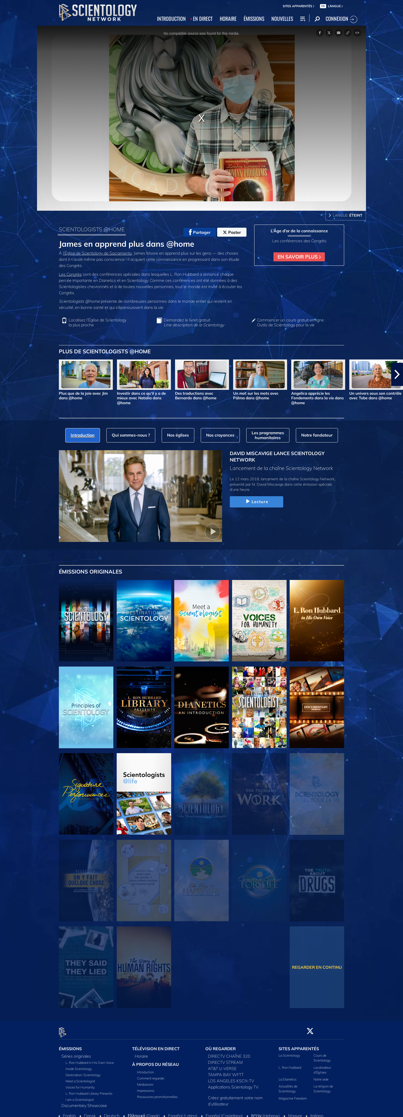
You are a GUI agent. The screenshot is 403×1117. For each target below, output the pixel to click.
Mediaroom (145, 1081)
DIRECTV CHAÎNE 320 (229, 1053)
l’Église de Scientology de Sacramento (97, 253)
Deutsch (112, 1112)
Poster (232, 232)
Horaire (141, 1053)
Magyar (295, 1112)
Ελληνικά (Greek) (144, 1112)
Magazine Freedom (293, 1095)
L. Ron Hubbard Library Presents (89, 1090)
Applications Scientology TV (233, 1084)
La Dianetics (287, 1076)
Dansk (90, 1112)
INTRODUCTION (171, 18)
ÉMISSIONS (254, 18)
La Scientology (289, 1052)
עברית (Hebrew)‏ (265, 1112)
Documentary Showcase (84, 1102)
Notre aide (321, 1076)
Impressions (145, 1088)
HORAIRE (228, 18)
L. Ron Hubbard (290, 1064)
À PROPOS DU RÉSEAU (155, 1061)
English (69, 1112)
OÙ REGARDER (220, 1045)
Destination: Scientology (83, 1072)
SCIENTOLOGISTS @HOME (92, 229)
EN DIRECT (203, 18)
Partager (199, 232)
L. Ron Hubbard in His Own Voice (90, 1060)
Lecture (256, 501)
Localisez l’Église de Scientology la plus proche (97, 322)
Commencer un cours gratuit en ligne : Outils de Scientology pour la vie (291, 322)
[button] (397, 374)
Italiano (316, 1112)
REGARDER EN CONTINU (317, 967)
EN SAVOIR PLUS (299, 257)
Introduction (145, 1069)
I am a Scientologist (80, 1097)
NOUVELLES (282, 18)
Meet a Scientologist (80, 1078)
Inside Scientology (79, 1066)
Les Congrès (70, 274)
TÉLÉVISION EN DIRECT (156, 1045)
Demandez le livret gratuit (194, 322)
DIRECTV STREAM (225, 1059)
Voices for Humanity (80, 1084)
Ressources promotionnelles (157, 1094)
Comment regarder (150, 1075)
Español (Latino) (182, 1112)
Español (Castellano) (224, 1112)
